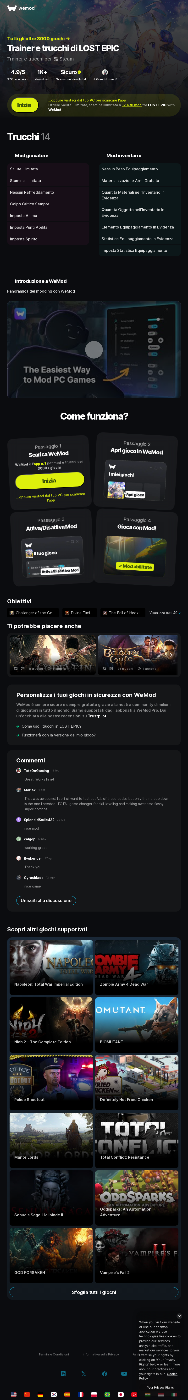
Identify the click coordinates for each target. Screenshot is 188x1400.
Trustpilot (97, 716)
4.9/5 (18, 72)
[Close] (179, 1316)
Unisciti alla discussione (46, 900)
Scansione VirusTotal (71, 79)
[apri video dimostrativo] (94, 349)
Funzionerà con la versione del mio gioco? (59, 735)
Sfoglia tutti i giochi (94, 1292)
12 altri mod (132, 105)
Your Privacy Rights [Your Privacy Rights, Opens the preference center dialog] (160, 1387)
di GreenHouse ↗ (105, 79)
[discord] (63, 1374)
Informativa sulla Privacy (101, 1354)
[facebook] (104, 1374)
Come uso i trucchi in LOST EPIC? (52, 726)
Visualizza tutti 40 (163, 613)
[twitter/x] (84, 1374)
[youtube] (124, 1374)
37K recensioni (17, 79)
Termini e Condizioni (54, 1354)
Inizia (24, 104)
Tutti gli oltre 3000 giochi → (38, 38)
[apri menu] (179, 8)
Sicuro (71, 72)
